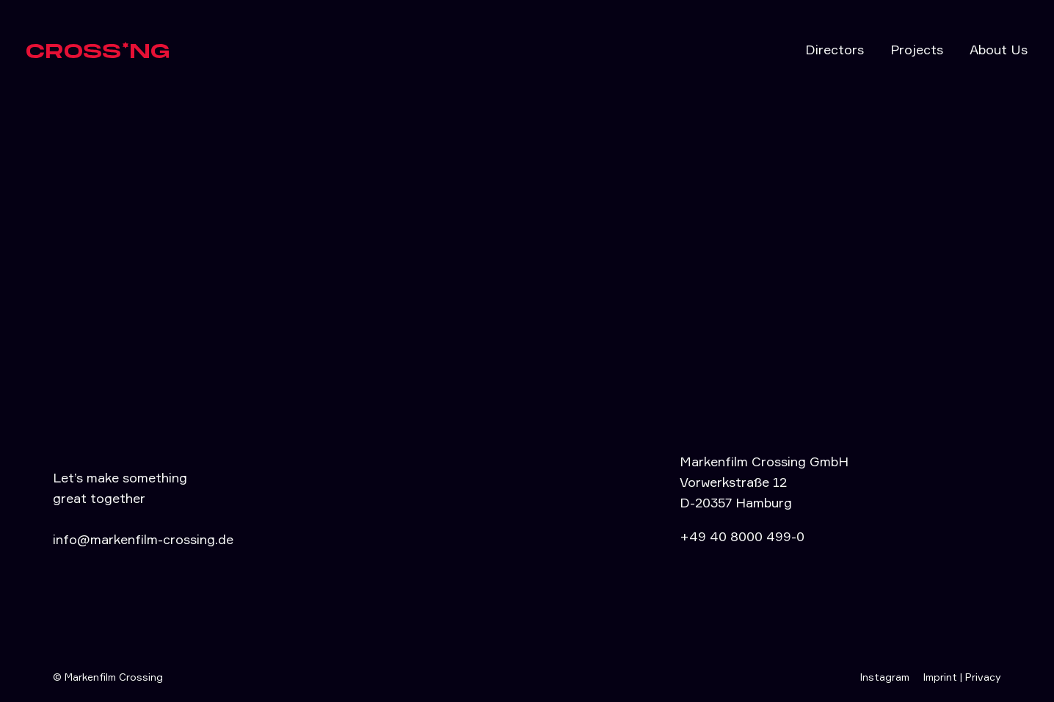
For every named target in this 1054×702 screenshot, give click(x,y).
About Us (999, 49)
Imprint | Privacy (962, 676)
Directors (834, 49)
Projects (916, 49)
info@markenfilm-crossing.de (143, 539)
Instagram (884, 676)
